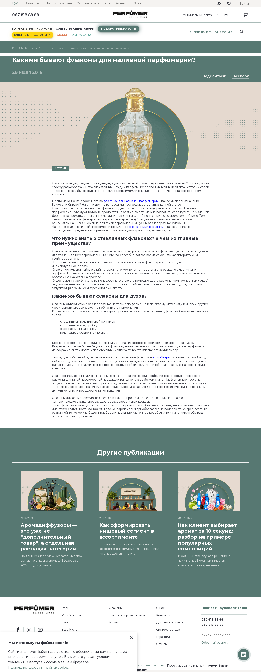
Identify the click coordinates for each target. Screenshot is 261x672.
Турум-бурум (217, 666)
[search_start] (241, 32)
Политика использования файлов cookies (38, 667)
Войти (244, 4)
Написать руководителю (224, 608)
